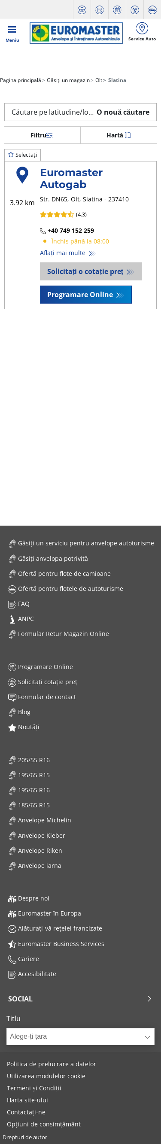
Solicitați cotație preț (42, 682)
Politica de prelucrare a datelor (51, 1064)
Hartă (118, 135)
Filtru (41, 135)
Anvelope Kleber (36, 835)
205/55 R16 (29, 760)
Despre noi (28, 898)
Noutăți (23, 727)
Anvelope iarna (34, 865)
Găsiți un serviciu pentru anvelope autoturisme (81, 543)
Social (80, 998)
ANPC (21, 619)
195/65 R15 (29, 775)
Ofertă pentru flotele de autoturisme (65, 588)
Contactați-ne (26, 1112)
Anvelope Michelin (39, 820)
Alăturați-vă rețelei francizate (55, 928)
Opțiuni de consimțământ (44, 1124)
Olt (98, 80)
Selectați (22, 154)
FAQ (19, 603)
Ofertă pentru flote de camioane (59, 573)
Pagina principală (20, 80)
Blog (19, 712)
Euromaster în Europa (44, 913)
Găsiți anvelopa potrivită (48, 558)
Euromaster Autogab (71, 178)
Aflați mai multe (63, 253)
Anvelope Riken (35, 850)
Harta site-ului (27, 1100)
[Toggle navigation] (12, 33)
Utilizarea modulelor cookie (46, 1076)
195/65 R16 (29, 790)
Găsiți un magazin (68, 80)
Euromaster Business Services (56, 944)
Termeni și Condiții (34, 1088)
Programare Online (81, 294)
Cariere (23, 959)
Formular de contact (42, 697)
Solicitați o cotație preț (86, 271)
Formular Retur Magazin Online (58, 634)
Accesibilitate (32, 974)
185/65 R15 (29, 805)
